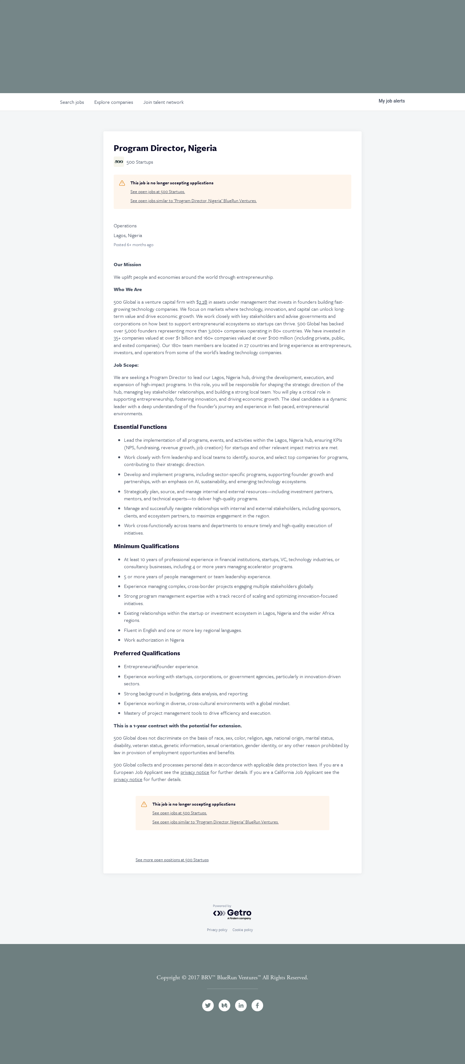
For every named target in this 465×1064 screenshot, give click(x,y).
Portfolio (315, 14)
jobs (72, 101)
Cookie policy (242, 929)
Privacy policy (217, 929)
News (401, 14)
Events (350, 14)
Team (283, 14)
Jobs (376, 14)
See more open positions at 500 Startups (172, 859)
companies (113, 101)
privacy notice (195, 772)
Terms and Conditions (232, 985)
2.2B (203, 301)
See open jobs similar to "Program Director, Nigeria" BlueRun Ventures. (193, 201)
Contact (439, 14)
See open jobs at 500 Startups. (157, 192)
